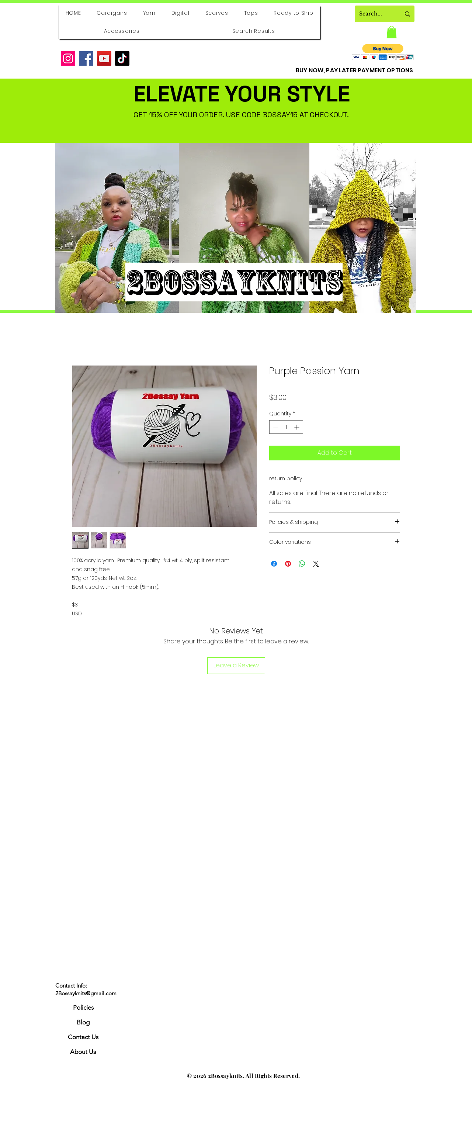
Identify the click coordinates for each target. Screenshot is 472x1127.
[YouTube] (104, 58)
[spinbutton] (286, 427)
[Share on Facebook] (274, 563)
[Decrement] (275, 427)
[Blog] (83, 1022)
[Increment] (297, 427)
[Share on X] (316, 563)
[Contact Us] (83, 1037)
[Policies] (83, 1007)
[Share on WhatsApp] (302, 563)
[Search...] (374, 14)
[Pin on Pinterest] (288, 563)
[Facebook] (86, 58)
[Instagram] (68, 58)
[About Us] (83, 1052)
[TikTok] (122, 58)
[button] (391, 32)
